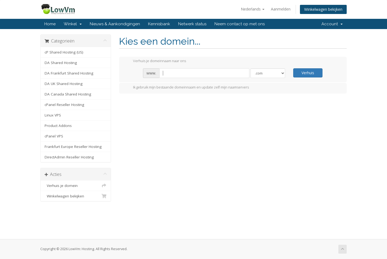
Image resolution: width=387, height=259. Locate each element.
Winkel (73, 24)
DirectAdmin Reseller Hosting (69, 157)
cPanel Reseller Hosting (64, 104)
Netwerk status (192, 24)
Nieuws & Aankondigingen (115, 24)
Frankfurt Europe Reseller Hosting (73, 146)
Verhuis (308, 72)
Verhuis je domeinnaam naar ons (155, 61)
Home (50, 24)
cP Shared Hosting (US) (64, 52)
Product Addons (58, 125)
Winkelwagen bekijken (323, 9)
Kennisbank (159, 24)
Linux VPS (53, 115)
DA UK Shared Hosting (64, 83)
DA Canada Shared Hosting (68, 94)
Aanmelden (281, 9)
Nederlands (252, 9)
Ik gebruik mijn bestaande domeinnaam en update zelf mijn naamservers (186, 88)
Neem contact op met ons (239, 24)
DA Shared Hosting (61, 62)
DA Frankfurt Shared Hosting (69, 73)
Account (332, 24)
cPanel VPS (54, 136)
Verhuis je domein (76, 185)
